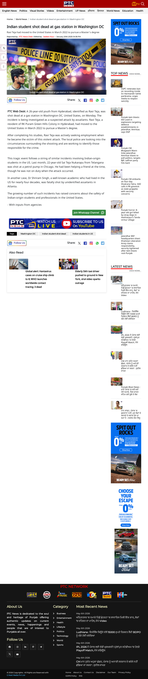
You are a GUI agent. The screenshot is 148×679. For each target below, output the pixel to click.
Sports (58, 645)
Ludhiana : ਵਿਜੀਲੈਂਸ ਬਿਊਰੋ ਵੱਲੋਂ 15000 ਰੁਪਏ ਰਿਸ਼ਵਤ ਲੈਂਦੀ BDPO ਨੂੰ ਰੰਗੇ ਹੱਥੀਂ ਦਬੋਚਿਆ (130, 315)
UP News (80, 10)
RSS (80, 676)
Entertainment (65, 10)
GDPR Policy (71, 676)
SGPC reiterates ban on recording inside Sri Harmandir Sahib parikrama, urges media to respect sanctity (131, 94)
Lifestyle (59, 627)
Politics (23, 10)
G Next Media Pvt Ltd (16, 675)
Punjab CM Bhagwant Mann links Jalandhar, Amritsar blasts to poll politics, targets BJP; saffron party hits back (130, 155)
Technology (60, 636)
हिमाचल (100, 10)
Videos (50, 10)
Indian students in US (83, 234)
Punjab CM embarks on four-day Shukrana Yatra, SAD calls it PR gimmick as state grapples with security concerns (131, 186)
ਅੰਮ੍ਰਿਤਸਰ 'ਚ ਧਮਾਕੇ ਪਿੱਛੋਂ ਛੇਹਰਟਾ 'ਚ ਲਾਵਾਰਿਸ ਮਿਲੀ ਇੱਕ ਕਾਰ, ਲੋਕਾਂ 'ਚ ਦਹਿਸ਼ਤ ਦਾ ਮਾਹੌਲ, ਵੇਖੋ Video (131, 290)
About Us (77, 672)
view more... (135, 74)
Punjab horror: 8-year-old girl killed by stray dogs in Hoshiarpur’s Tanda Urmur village (130, 215)
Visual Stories (37, 10)
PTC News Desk (26, 37)
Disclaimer (100, 672)
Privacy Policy (124, 672)
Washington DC (28, 234)
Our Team (112, 672)
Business (59, 613)
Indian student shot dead (54, 234)
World (58, 640)
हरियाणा (91, 10)
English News (9, 10)
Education (127, 10)
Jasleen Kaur (48, 37)
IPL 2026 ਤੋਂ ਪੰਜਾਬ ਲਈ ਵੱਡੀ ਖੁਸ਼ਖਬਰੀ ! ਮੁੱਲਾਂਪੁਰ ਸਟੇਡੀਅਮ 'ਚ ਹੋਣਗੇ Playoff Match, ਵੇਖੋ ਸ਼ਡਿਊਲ (130, 340)
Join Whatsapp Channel (90, 213)
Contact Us (89, 672)
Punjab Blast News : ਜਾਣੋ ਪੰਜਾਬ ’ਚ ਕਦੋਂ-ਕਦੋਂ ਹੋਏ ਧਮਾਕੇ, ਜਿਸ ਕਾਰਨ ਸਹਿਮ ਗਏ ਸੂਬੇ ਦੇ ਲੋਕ (130, 391)
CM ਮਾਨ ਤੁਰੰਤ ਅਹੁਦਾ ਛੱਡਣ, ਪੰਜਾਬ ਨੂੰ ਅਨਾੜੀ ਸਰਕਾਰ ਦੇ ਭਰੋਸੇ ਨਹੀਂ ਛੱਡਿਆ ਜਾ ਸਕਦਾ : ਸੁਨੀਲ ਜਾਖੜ (130, 366)
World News (113, 10)
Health (139, 10)
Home (10, 19)
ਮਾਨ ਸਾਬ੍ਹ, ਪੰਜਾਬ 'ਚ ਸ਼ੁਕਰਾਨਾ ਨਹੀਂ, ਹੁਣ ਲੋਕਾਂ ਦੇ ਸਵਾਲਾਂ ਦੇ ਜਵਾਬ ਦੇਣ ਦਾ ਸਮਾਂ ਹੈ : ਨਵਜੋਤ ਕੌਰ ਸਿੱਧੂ (131, 414)
